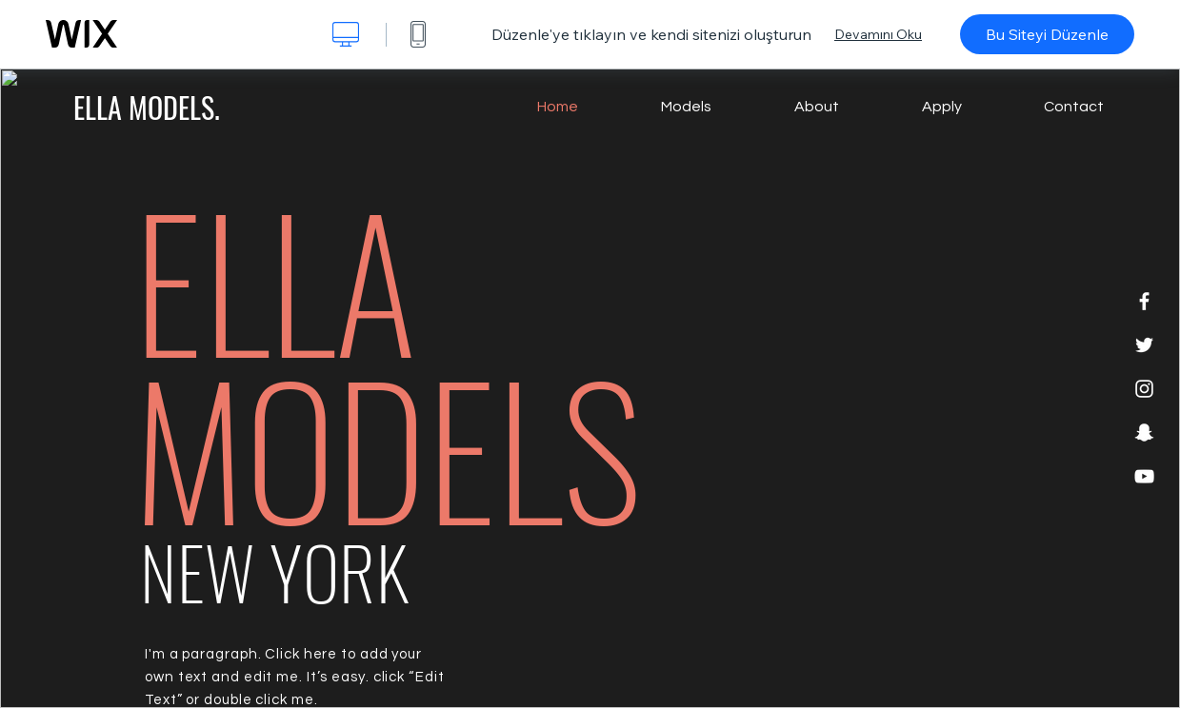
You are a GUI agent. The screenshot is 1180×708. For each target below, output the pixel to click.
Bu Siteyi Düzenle (1047, 34)
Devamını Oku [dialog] (878, 34)
